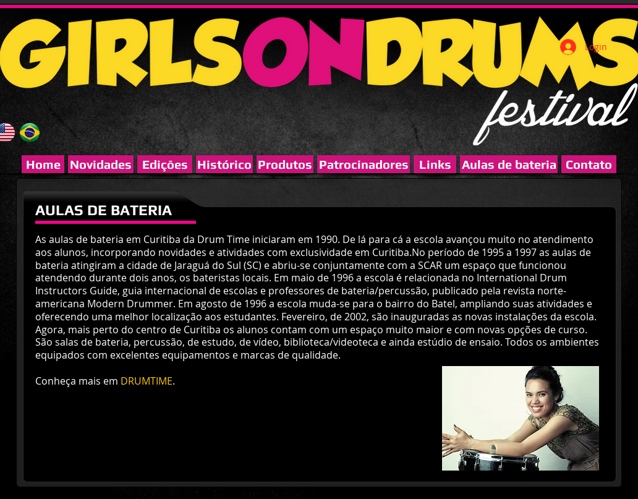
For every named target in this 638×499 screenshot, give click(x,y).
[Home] (43, 164)
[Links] (435, 164)
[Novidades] (101, 164)
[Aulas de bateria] (509, 164)
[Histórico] (224, 164)
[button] (363, 164)
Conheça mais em (78, 381)
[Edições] (164, 164)
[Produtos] (285, 164)
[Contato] (588, 164)
